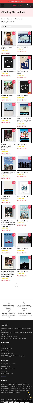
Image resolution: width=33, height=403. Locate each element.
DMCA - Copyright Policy (7, 353)
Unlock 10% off (29, 395)
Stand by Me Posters (7, 22)
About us (3, 346)
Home (3, 19)
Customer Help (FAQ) (7, 374)
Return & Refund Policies (8, 369)
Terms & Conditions (6, 348)
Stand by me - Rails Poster (8, 71)
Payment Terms (5, 366)
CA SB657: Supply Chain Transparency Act (12, 356)
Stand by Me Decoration (14, 19)
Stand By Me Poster (22, 221)
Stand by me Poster (22, 47)
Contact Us (4, 371)
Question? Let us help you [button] (25, 401)
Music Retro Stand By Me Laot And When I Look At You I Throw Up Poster (24, 120)
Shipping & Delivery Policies (8, 364)
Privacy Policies (5, 351)
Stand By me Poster (22, 144)
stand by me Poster (22, 248)
